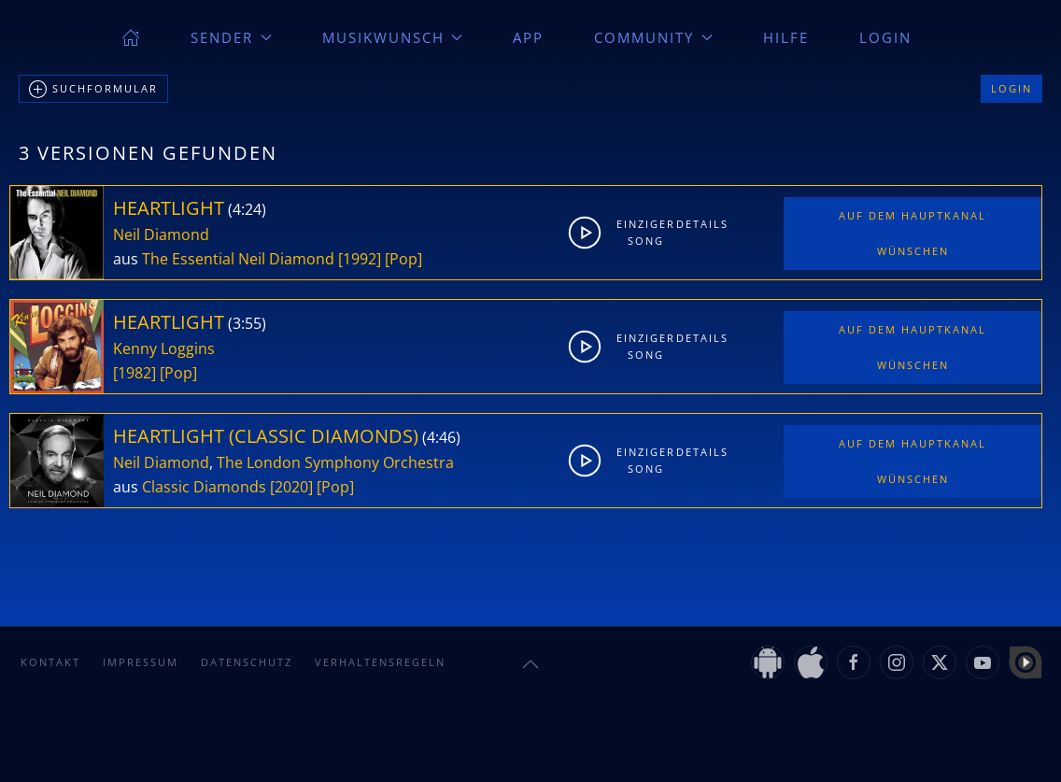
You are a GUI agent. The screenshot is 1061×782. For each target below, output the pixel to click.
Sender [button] (231, 37)
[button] (530, 664)
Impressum (140, 662)
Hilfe (786, 37)
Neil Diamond (161, 234)
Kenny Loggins (164, 348)
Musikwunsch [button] (392, 37)
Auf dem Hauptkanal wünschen (912, 233)
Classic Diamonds (204, 486)
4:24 (247, 209)
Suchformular (93, 89)
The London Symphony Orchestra (335, 462)
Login (885, 37)
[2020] (291, 486)
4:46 (441, 437)
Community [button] (653, 37)
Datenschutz (246, 662)
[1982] (134, 373)
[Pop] (403, 259)
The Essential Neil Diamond (238, 259)
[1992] (359, 259)
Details (701, 224)
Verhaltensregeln (380, 662)
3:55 (247, 323)
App (528, 37)
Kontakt (50, 662)
